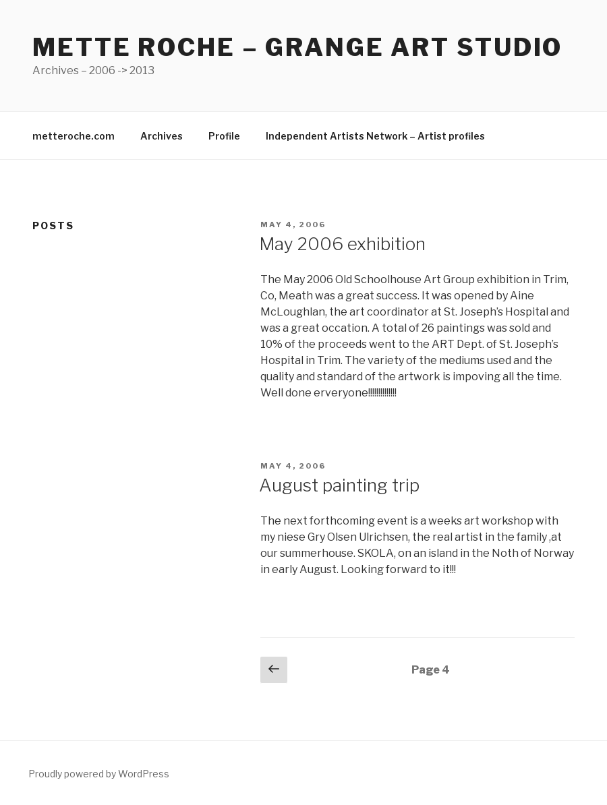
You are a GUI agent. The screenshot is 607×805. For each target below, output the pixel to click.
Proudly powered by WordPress (98, 773)
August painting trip (339, 485)
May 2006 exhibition (342, 243)
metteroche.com (73, 136)
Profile (224, 136)
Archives (161, 136)
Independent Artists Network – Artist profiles (375, 136)
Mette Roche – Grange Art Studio (297, 47)
